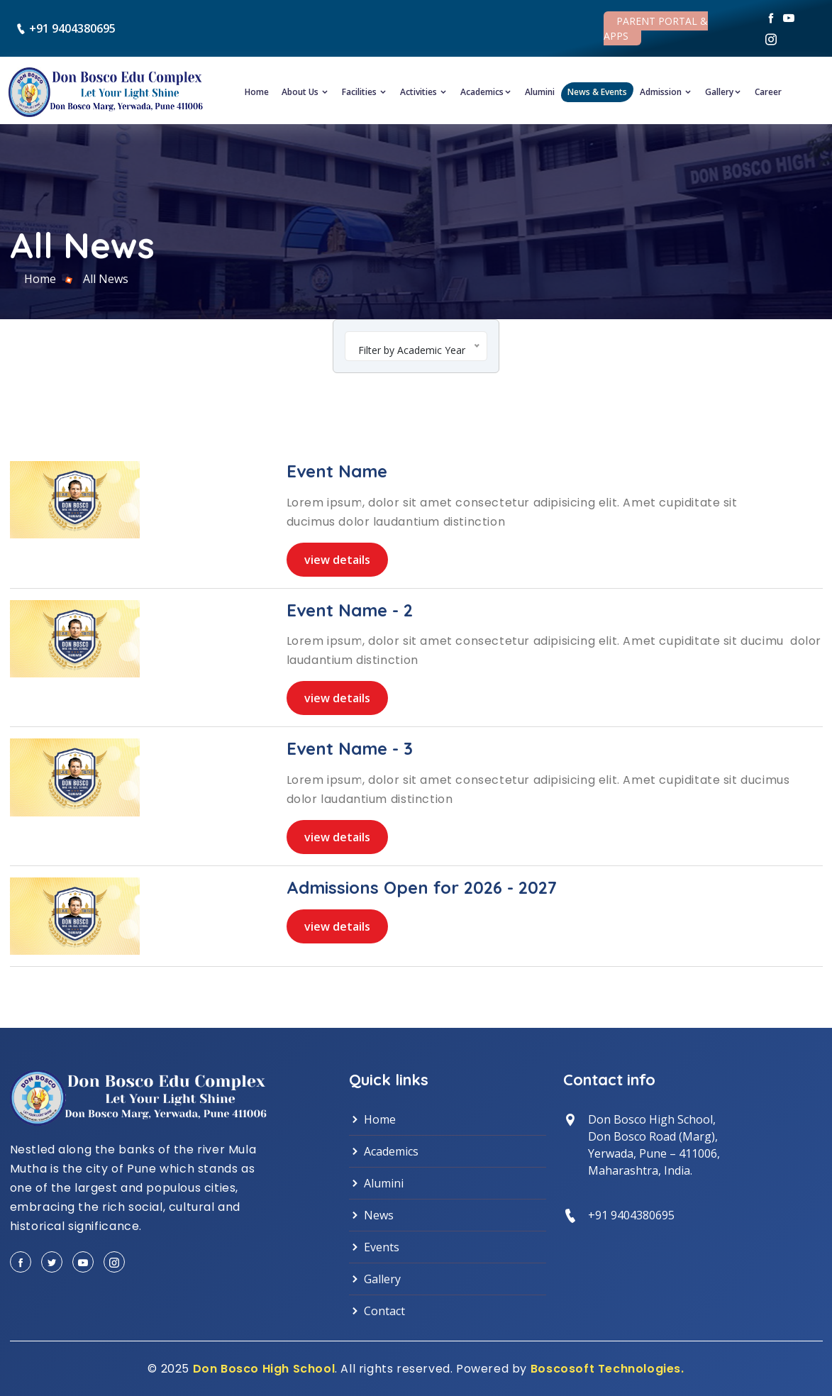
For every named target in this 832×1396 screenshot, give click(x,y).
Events (374, 1247)
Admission (666, 92)
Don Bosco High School (264, 1369)
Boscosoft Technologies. (607, 1369)
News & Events (597, 92)
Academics (486, 92)
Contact (377, 1311)
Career (768, 92)
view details (337, 559)
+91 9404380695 (72, 28)
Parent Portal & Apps (656, 28)
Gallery (723, 92)
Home (257, 92)
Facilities (364, 92)
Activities (424, 92)
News (371, 1215)
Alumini (540, 92)
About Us (305, 92)
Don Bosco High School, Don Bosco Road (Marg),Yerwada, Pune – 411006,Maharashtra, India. (654, 1145)
